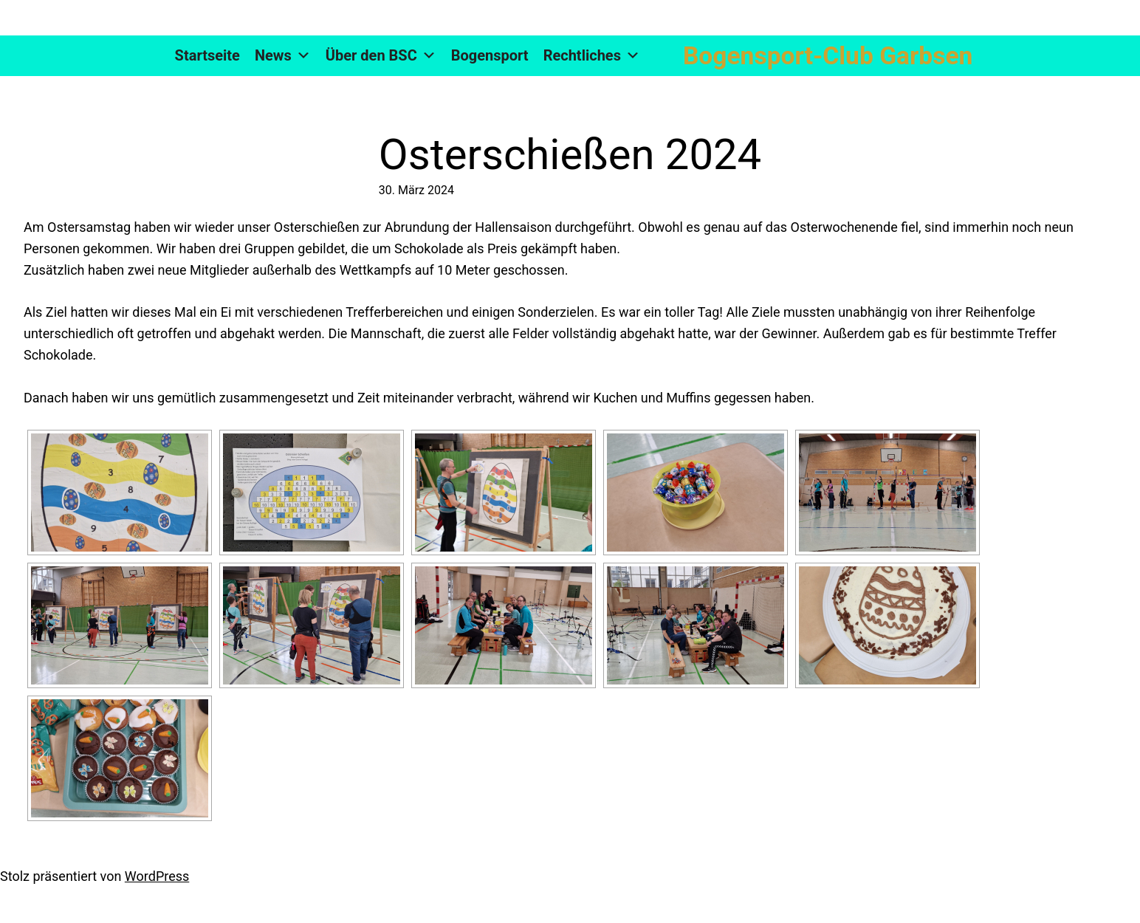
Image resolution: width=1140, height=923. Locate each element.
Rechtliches (591, 55)
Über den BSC (381, 55)
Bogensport (490, 55)
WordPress (157, 876)
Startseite (207, 55)
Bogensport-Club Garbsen (827, 55)
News (283, 55)
